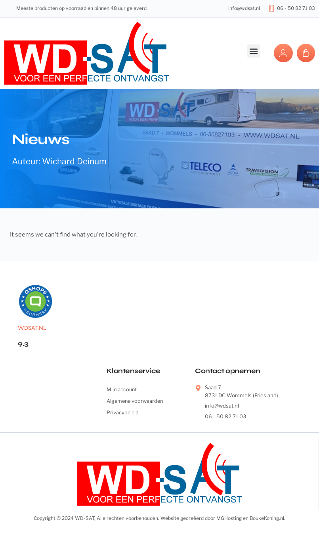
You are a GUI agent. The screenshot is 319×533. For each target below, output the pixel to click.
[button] (253, 51)
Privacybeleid (123, 413)
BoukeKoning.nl (267, 518)
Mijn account (122, 389)
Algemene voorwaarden (136, 401)
